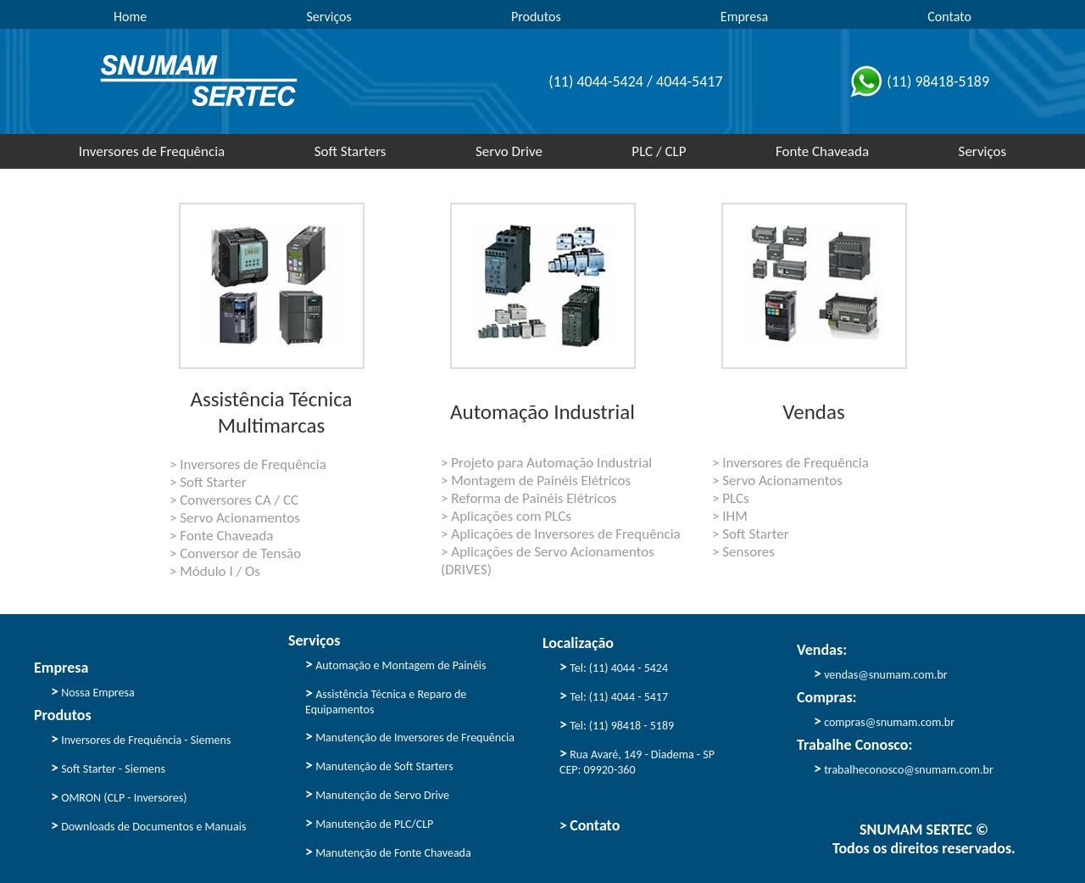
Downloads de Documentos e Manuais (148, 825)
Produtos (536, 16)
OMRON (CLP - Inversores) (118, 796)
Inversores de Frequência (152, 151)
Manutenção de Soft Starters (379, 765)
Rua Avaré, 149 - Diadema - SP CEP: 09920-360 (637, 760)
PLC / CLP (659, 151)
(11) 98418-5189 (917, 81)
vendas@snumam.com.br (881, 673)
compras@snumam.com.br (884, 721)
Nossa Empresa (93, 691)
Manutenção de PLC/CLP (369, 822)
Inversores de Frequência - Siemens (141, 738)
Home (130, 16)
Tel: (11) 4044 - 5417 (613, 695)
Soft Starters (350, 151)
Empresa (744, 16)
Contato (949, 16)
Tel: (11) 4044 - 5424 (613, 666)
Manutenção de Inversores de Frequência (410, 736)
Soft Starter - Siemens (108, 767)
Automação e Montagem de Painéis (396, 664)
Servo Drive (509, 151)
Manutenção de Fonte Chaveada (388, 851)
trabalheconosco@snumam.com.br (903, 768)
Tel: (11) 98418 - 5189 (616, 724)
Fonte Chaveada (822, 151)
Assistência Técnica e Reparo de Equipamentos (385, 700)
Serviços (328, 16)
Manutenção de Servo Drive (377, 794)
